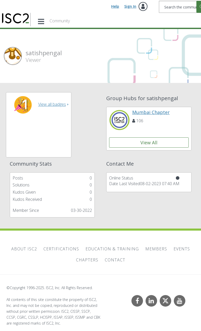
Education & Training (112, 249)
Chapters (87, 260)
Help (115, 6)
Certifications (61, 249)
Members (156, 249)
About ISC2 (24, 249)
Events (182, 249)
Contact (115, 260)
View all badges (52, 104)
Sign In (130, 6)
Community (60, 21)
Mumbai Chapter (151, 112)
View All (148, 142)
